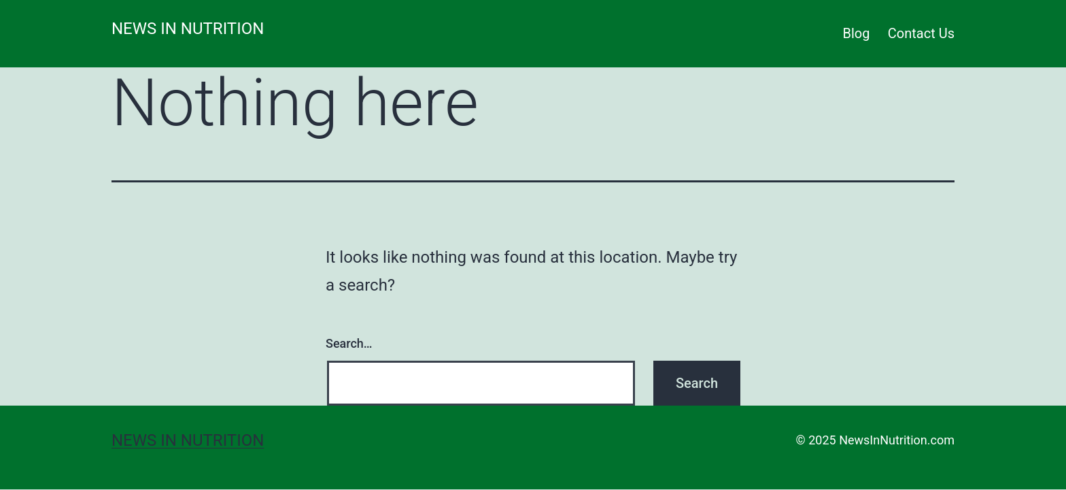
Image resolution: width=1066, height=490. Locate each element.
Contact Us (921, 33)
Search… (349, 343)
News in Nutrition (187, 28)
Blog (856, 33)
